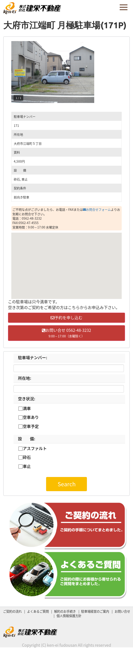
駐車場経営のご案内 (95, 611)
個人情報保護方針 (69, 615)
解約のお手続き (65, 611)
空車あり (31, 417)
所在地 (24, 378)
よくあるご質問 (38, 611)
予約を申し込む (66, 318)
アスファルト (35, 448)
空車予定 (31, 426)
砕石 (27, 457)
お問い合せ (122, 611)
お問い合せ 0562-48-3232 (66, 333)
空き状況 (26, 399)
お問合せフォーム (97, 209)
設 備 (26, 439)
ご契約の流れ (12, 611)
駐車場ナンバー (32, 358)
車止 (27, 466)
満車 (27, 408)
